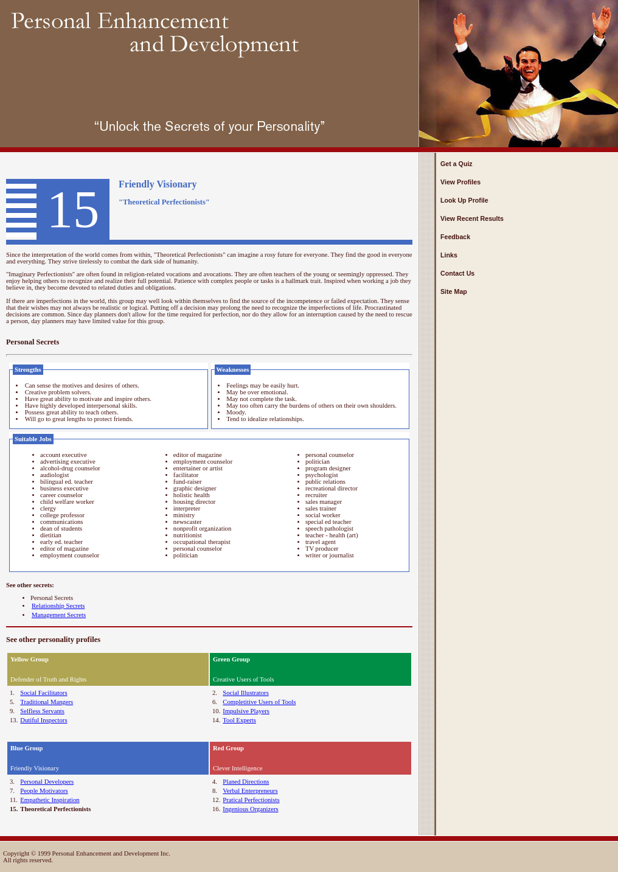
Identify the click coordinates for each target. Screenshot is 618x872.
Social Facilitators (43, 692)
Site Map (453, 291)
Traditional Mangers (46, 702)
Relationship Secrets (58, 605)
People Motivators (44, 790)
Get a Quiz (456, 163)
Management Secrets (59, 615)
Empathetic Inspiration (49, 800)
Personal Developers (47, 781)
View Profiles (460, 182)
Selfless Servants (42, 711)
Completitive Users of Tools (259, 702)
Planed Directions (246, 781)
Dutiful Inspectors (43, 720)
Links (448, 255)
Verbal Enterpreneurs (250, 790)
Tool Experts (239, 720)
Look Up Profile (464, 200)
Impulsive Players (246, 711)
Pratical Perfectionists (251, 800)
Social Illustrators (245, 692)
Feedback (455, 236)
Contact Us (457, 273)
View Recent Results (472, 218)
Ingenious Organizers (250, 809)
